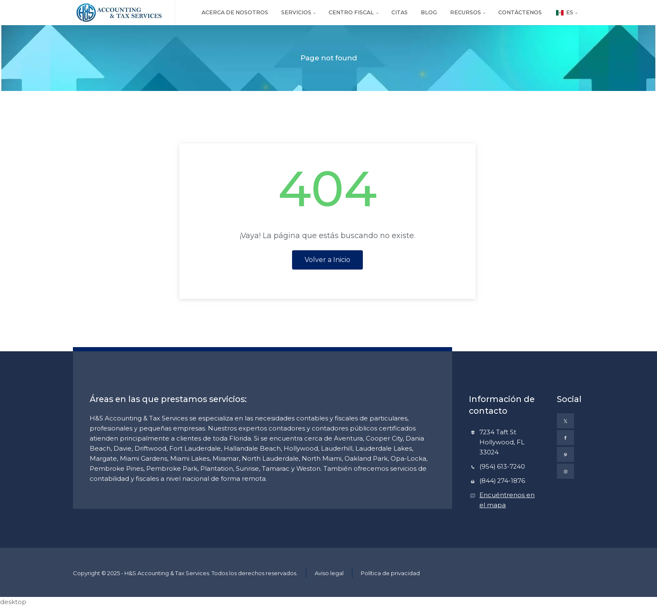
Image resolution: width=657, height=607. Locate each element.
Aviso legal (329, 573)
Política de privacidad (390, 573)
